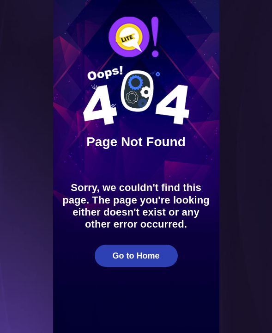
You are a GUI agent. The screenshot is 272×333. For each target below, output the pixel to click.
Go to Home (136, 255)
